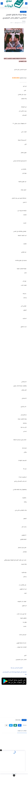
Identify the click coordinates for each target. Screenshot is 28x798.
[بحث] (2, 3)
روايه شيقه (23, 11)
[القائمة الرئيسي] (26, 3)
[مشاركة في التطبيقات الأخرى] (6, 725)
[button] (20, 725)
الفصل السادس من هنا (16, 668)
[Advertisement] (14, 356)
